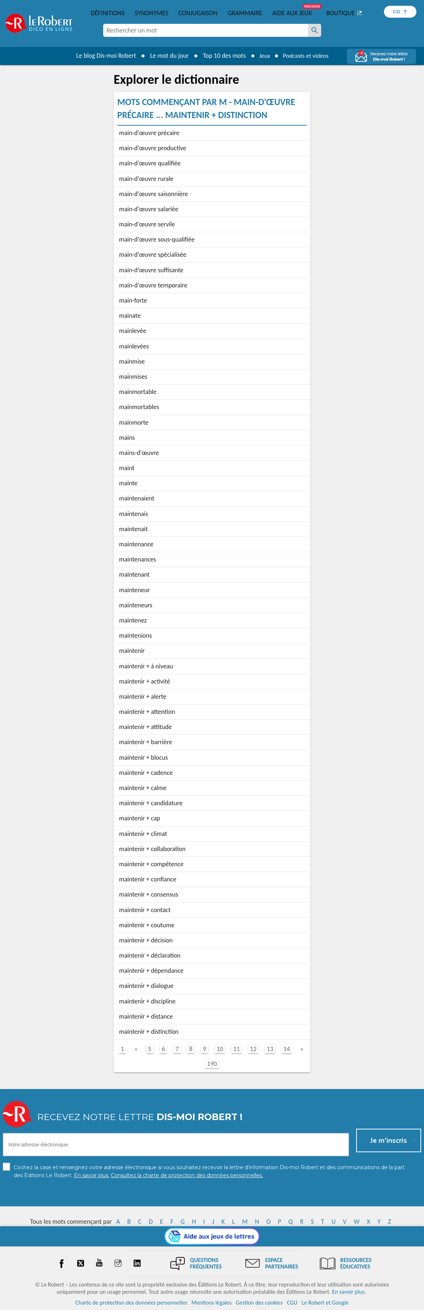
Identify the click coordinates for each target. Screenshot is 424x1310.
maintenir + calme (143, 788)
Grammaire (245, 13)
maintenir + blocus (143, 758)
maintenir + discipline (147, 1001)
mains (127, 438)
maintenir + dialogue (146, 986)
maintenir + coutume (146, 925)
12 (253, 1049)
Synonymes (151, 13)
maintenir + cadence (146, 773)
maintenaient (136, 498)
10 (220, 1049)
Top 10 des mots (221, 56)
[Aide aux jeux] (212, 1236)
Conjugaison (198, 13)
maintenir (132, 651)
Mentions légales (212, 1302)
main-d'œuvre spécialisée (153, 255)
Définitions (108, 13)
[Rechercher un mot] (314, 30)
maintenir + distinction (149, 1032)
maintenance (136, 544)
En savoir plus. (349, 1291)
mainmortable (138, 392)
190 (212, 1064)
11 (236, 1049)
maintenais (133, 514)
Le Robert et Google (325, 1302)
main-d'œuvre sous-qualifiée (156, 239)
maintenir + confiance (147, 879)
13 (270, 1049)
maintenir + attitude (145, 727)
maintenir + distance (146, 1016)
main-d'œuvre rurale (146, 179)
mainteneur (134, 590)
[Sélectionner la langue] (400, 12)
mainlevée (132, 331)
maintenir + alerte (142, 696)
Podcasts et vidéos (307, 56)
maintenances (137, 559)
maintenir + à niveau (146, 666)
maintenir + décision (145, 940)
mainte (128, 483)
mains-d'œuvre (139, 453)
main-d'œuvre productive (152, 148)
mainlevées (134, 346)
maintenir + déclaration (149, 955)
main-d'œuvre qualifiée (150, 163)
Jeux (262, 56)
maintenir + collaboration (152, 849)
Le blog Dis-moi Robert (103, 56)
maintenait (133, 529)
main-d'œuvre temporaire (153, 285)
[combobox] (205, 30)
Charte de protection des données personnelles (131, 1302)
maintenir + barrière (145, 742)
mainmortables (139, 407)
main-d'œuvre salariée (148, 209)
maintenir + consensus (148, 894)
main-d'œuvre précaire (149, 133)
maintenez (133, 620)
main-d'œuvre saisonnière (153, 194)
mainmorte (134, 422)
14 (286, 1049)
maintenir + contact (145, 910)
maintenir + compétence (151, 864)
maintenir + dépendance (151, 971)
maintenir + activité (144, 681)
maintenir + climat (143, 834)
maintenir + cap (139, 818)
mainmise (132, 361)
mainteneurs (135, 605)
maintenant (134, 574)
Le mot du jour (166, 56)
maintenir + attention (147, 712)
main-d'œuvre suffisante (151, 270)
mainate (130, 316)
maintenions (135, 635)
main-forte (133, 300)
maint (126, 468)
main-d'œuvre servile (147, 224)
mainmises (133, 377)
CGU (292, 1302)
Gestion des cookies (259, 1302)
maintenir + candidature (151, 803)
